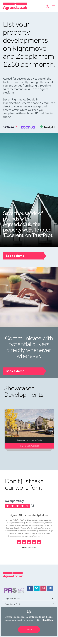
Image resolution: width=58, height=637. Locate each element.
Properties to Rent (12, 604)
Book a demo (15, 255)
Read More (48, 620)
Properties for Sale (12, 598)
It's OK (29, 630)
